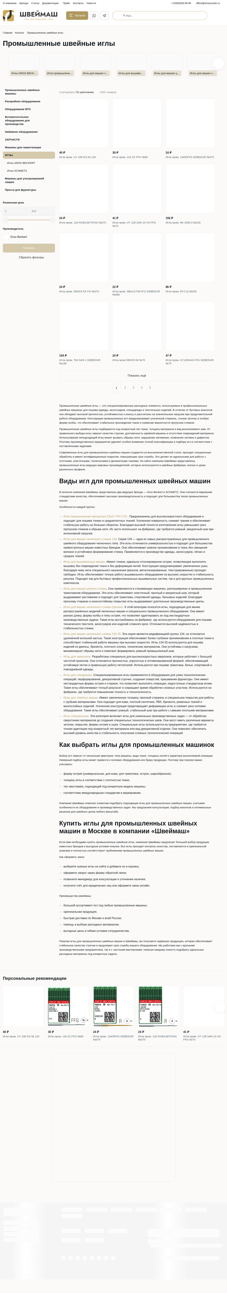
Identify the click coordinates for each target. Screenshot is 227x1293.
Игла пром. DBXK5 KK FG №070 (80, 299)
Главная (7, 32)
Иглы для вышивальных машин (84, 573)
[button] (218, 63)
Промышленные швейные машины (22, 91)
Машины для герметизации (23, 147)
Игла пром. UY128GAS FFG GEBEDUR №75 (184, 372)
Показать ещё (137, 387)
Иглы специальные (76, 727)
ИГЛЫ (9, 155)
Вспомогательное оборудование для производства (17, 120)
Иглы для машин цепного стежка (85, 600)
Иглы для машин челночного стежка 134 (90, 550)
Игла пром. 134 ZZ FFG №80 (131, 157)
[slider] (5, 219)
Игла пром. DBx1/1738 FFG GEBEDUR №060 (130, 301)
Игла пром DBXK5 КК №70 (129, 370)
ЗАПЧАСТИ (12, 139)
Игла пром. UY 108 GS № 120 (78, 157)
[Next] (159, 399)
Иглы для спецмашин (77, 686)
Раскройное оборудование (22, 101)
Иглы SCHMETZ (17, 170)
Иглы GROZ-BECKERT (21, 162)
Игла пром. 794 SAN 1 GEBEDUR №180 (81, 372)
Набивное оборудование (21, 131)
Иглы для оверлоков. (77, 668)
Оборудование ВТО (18, 109)
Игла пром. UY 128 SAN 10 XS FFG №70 (135, 230)
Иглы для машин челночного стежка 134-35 (92, 645)
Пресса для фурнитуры (20, 189)
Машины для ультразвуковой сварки (24, 180)
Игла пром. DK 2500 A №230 (184, 228)
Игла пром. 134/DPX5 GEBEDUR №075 (187, 159)
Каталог (19, 32)
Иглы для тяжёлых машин (80, 709)
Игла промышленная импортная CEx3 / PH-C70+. (96, 527)
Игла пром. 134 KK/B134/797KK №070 (80, 230)
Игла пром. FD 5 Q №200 (182, 299)
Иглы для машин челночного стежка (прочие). (93, 618)
